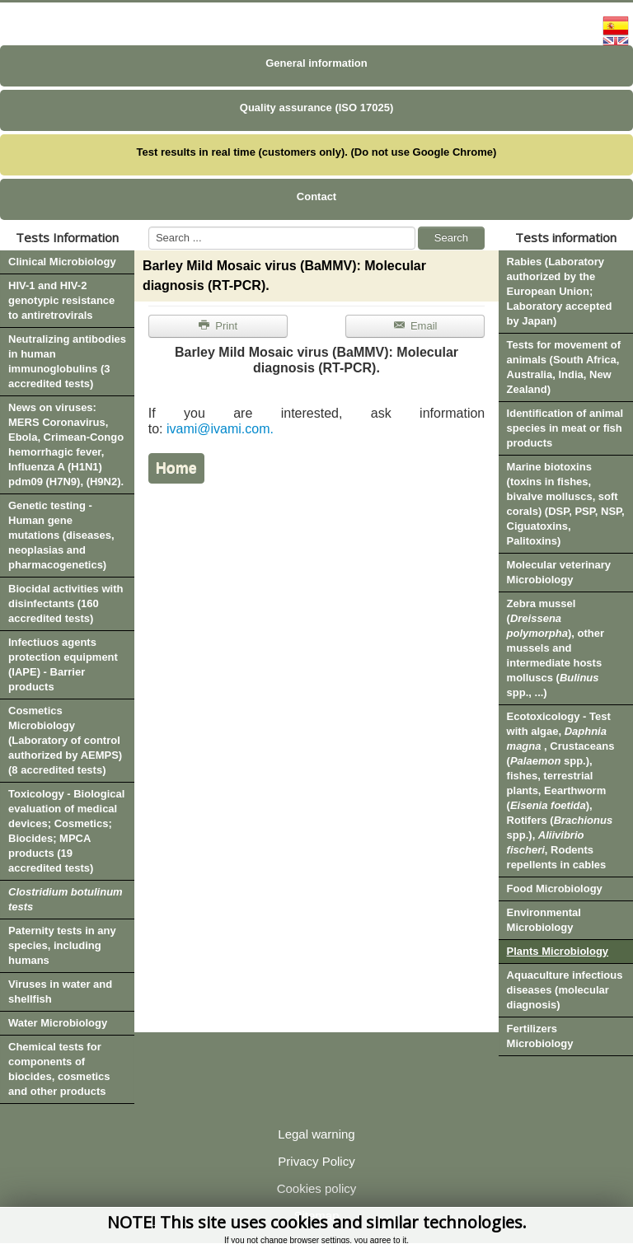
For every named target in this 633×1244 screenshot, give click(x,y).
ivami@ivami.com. (220, 429)
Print (217, 326)
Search (451, 237)
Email (415, 326)
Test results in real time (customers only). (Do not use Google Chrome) (317, 152)
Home (176, 468)
